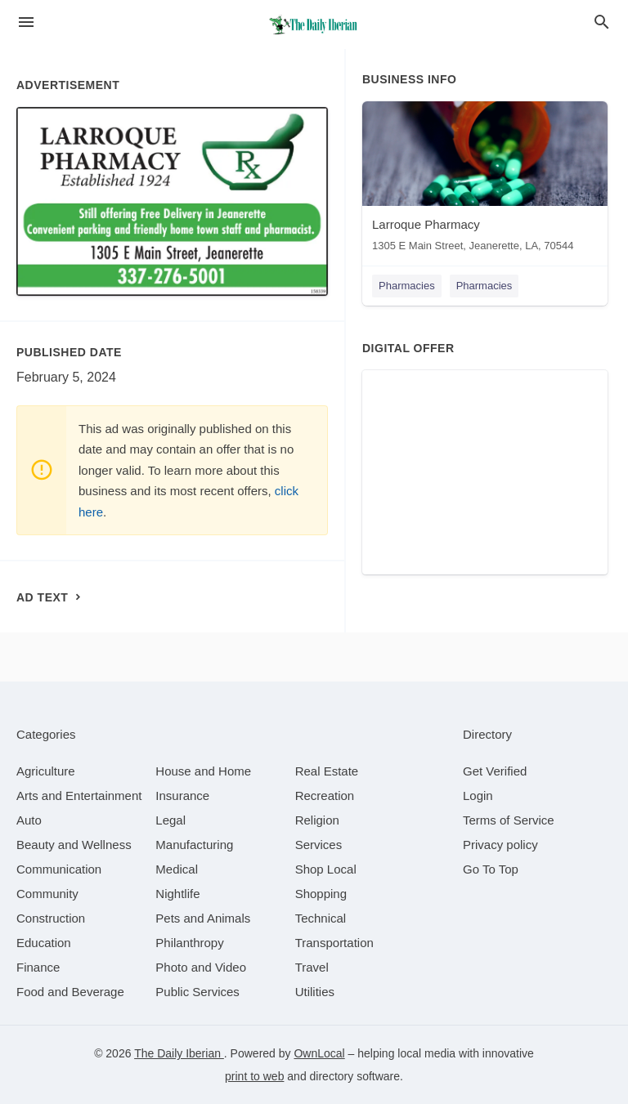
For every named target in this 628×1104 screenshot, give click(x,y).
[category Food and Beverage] (70, 992)
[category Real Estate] (327, 771)
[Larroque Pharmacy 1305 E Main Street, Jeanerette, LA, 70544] (485, 180)
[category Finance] (38, 967)
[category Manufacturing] (194, 844)
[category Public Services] (197, 992)
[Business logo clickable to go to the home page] (314, 24)
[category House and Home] (203, 771)
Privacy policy (500, 844)
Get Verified (495, 771)
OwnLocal (319, 1053)
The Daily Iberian (179, 1053)
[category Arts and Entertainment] (78, 795)
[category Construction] (50, 918)
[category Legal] (170, 820)
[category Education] (43, 943)
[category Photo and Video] (200, 967)
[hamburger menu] (26, 22)
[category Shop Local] (326, 869)
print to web (254, 1076)
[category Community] (47, 894)
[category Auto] (29, 820)
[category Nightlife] (177, 894)
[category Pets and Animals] (202, 918)
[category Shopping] (321, 894)
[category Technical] (321, 918)
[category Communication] (58, 869)
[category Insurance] (182, 795)
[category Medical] (176, 869)
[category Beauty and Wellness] (74, 844)
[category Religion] (317, 820)
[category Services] (319, 844)
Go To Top (490, 869)
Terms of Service (508, 820)
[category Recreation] (325, 795)
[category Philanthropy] (189, 943)
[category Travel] (312, 967)
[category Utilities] (314, 992)
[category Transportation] (334, 943)
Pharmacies (407, 285)
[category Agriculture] (45, 771)
